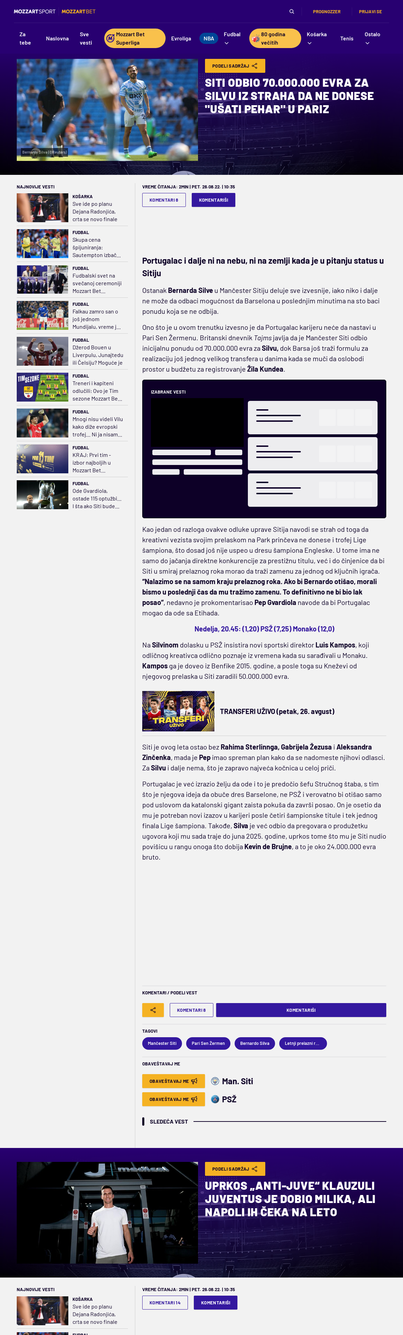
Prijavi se (370, 11)
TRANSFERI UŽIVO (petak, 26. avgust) (277, 711)
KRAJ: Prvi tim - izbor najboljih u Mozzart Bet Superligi (92, 462)
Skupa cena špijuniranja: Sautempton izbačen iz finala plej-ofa (98, 247)
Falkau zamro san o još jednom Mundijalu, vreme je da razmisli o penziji (96, 319)
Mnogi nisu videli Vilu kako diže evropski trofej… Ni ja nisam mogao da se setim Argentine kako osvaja (98, 427)
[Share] (153, 1010)
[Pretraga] (292, 11)
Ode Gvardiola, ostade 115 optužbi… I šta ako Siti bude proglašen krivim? (97, 498)
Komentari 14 (165, 1302)
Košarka (83, 196)
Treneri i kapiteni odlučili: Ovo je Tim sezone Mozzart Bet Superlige (96, 391)
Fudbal (81, 232)
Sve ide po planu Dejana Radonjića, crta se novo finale (95, 211)
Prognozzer (327, 11)
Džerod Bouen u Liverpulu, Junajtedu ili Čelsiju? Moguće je (98, 355)
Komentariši (213, 200)
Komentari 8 (164, 200)
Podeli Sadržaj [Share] (235, 65)
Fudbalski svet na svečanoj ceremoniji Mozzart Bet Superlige (97, 283)
